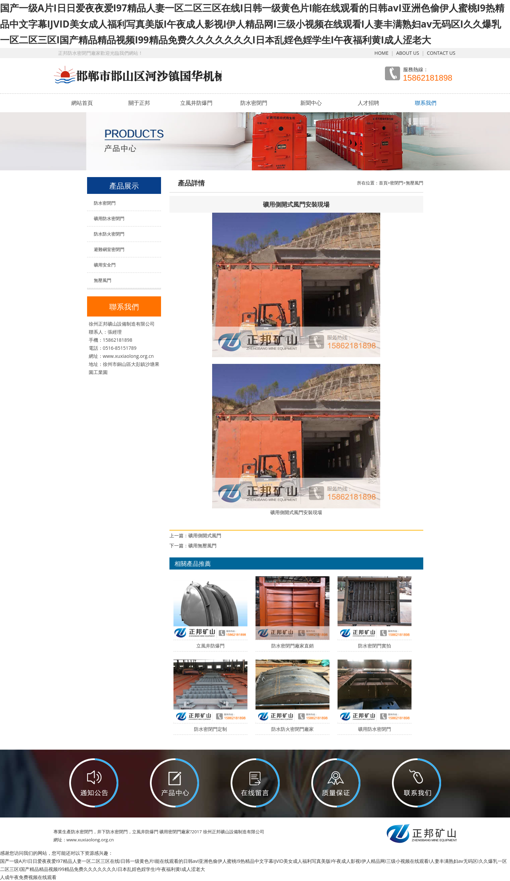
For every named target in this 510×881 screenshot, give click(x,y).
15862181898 (428, 78)
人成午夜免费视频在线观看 (28, 877)
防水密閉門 (253, 103)
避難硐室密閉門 (109, 249)
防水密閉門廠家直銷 (292, 645)
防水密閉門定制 (210, 729)
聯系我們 (425, 103)
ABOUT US (407, 53)
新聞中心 (311, 103)
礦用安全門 (105, 265)
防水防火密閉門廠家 (292, 729)
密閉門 (396, 183)
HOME (382, 53)
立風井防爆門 (196, 103)
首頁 (383, 183)
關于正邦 (139, 103)
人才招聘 (368, 103)
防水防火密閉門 (109, 234)
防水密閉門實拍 (374, 645)
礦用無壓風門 (202, 545)
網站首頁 (82, 103)
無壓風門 (102, 280)
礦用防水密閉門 (109, 218)
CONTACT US (441, 53)
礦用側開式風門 (204, 535)
